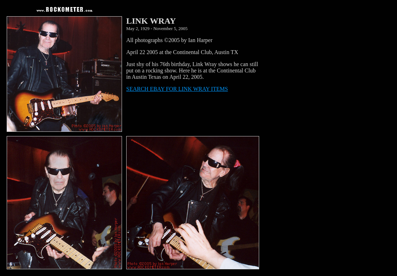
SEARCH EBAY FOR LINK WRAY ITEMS (177, 89)
